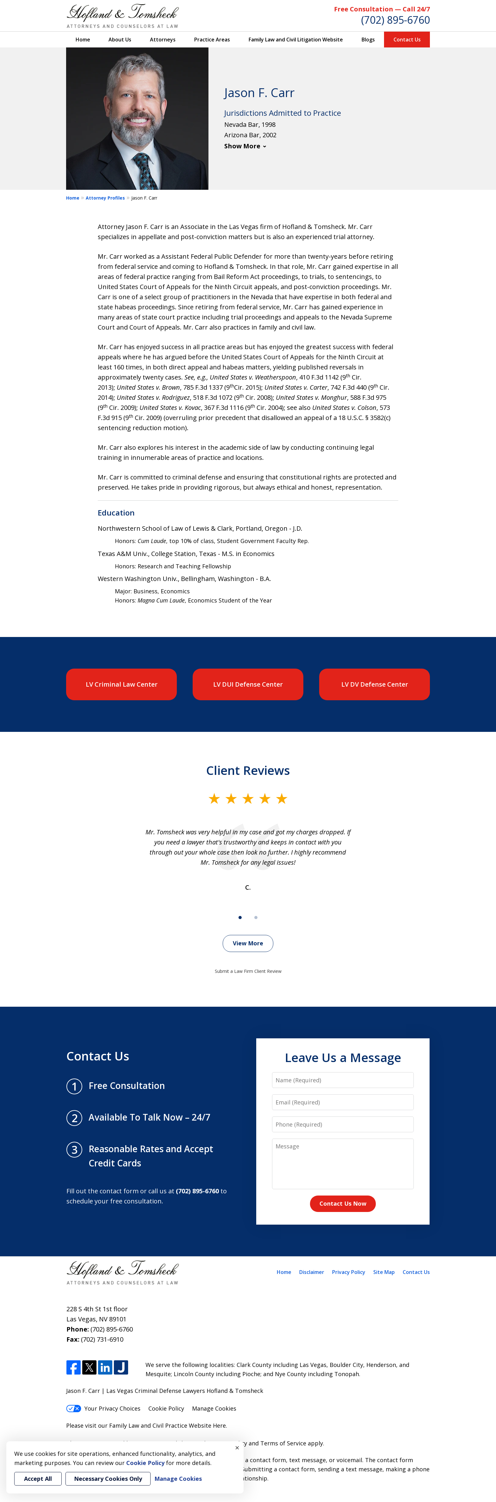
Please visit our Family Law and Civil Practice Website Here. (146, 1425)
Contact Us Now (342, 1203)
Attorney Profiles (105, 198)
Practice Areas (212, 39)
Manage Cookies (214, 1408)
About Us (119, 39)
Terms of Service (283, 1443)
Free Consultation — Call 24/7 (382, 9)
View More (248, 943)
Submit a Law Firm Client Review (248, 971)
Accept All (38, 1478)
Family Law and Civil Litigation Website (296, 39)
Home (83, 39)
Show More (242, 146)
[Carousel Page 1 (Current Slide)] (240, 917)
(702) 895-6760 (395, 20)
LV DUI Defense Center (248, 684)
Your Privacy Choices (103, 1408)
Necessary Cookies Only (108, 1478)
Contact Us (407, 39)
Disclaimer (311, 1272)
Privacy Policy (348, 1272)
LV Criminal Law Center (122, 684)
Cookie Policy (166, 1408)
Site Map (384, 1272)
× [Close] (237, 1447)
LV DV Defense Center (374, 684)
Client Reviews (248, 770)
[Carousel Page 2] (256, 917)
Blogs (368, 39)
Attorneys (163, 39)
